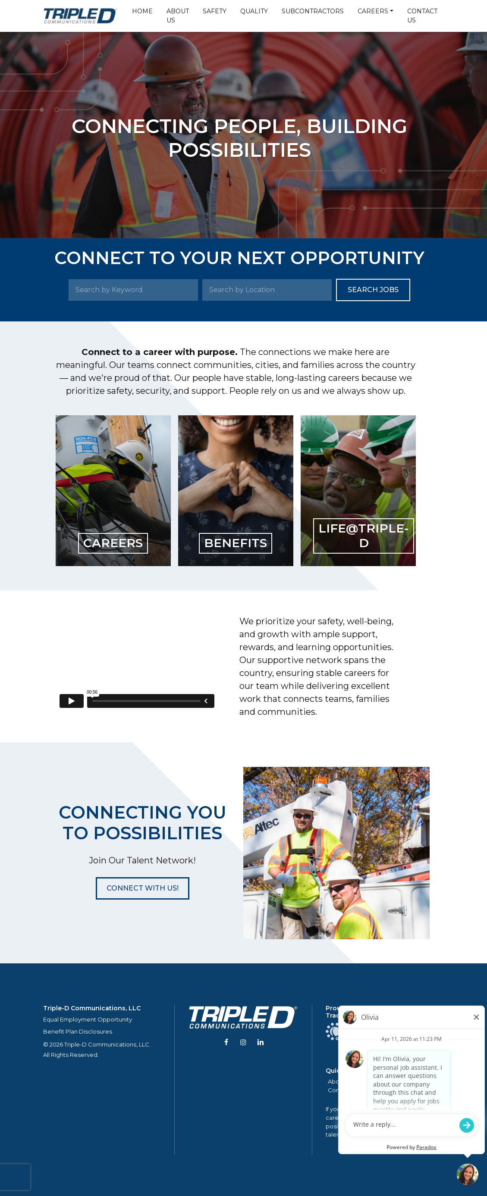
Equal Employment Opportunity (87, 1019)
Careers (373, 11)
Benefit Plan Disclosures (77, 1031)
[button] (142, 888)
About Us (178, 15)
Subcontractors (313, 11)
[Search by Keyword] (133, 290)
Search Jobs (373, 290)
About (336, 1081)
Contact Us (422, 15)
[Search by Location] (267, 290)
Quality (254, 11)
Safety (214, 11)
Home (142, 11)
